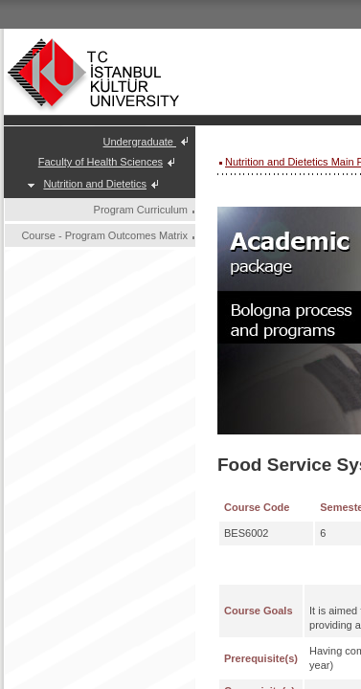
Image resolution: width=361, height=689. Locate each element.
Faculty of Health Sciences (100, 161)
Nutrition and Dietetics (95, 183)
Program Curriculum (141, 209)
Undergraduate (139, 141)
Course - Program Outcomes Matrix (104, 235)
